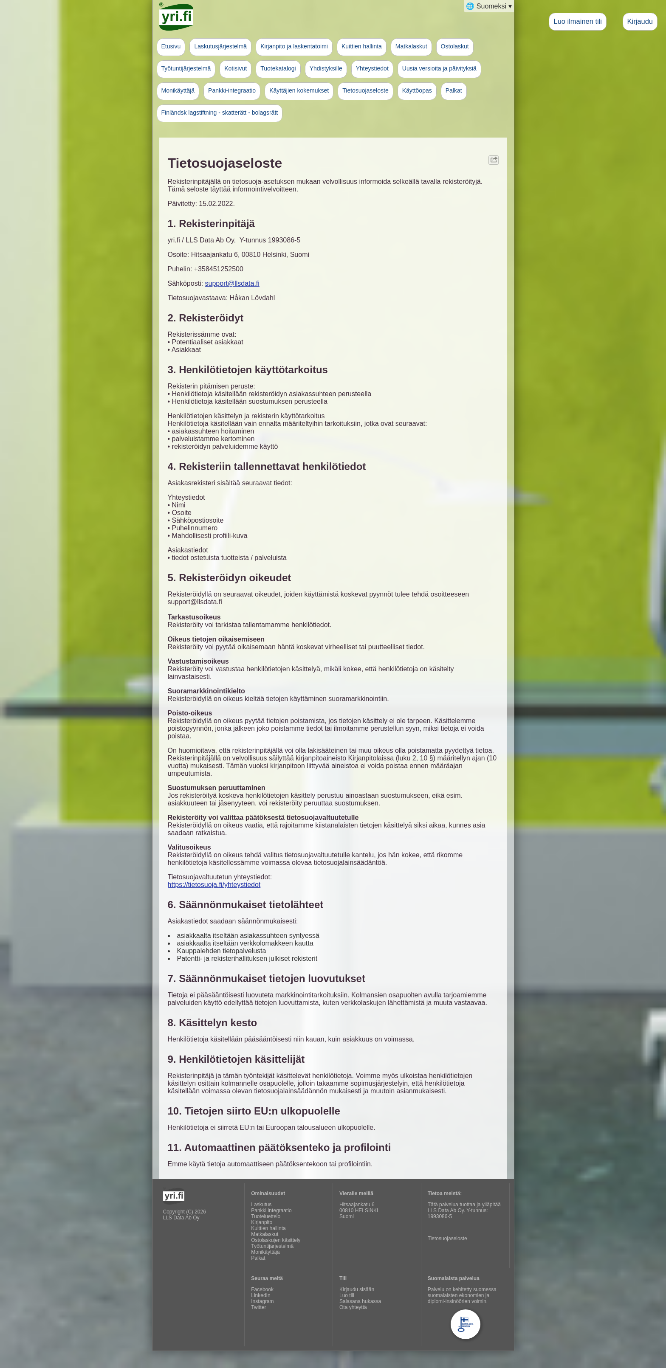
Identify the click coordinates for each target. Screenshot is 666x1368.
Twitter (258, 1307)
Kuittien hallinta (361, 46)
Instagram (262, 1301)
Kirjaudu (640, 21)
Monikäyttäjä (178, 90)
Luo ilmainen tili (577, 21)
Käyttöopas (417, 90)
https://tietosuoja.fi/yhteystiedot (214, 884)
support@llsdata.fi (232, 283)
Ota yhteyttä (353, 1307)
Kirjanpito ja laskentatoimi (294, 46)
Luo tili (346, 1295)
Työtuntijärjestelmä (186, 68)
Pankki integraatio (271, 1210)
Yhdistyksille (326, 68)
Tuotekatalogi (278, 68)
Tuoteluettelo (265, 1216)
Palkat (454, 90)
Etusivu (171, 46)
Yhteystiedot (372, 68)
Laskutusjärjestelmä (220, 46)
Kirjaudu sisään (356, 1289)
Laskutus (261, 1205)
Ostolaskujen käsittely (275, 1240)
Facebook (262, 1289)
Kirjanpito (261, 1222)
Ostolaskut (455, 46)
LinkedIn (260, 1295)
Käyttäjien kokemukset (299, 90)
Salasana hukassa (360, 1301)
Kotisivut (235, 68)
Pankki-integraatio (232, 90)
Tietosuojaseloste (365, 90)
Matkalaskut (411, 46)
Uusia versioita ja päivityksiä (439, 68)
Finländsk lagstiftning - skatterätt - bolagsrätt (219, 112)
